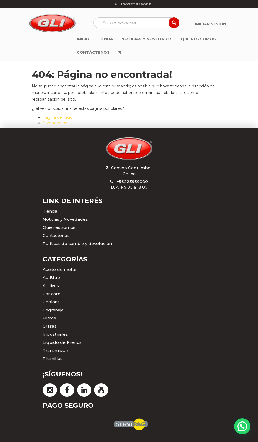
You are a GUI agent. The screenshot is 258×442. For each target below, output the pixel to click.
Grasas (49, 326)
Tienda (50, 211)
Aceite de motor (60, 269)
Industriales (55, 334)
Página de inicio (57, 117)
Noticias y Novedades (65, 219)
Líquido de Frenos (62, 342)
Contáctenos (55, 122)
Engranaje (53, 309)
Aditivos (51, 285)
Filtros (49, 318)
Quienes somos (59, 227)
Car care (52, 293)
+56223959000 (132, 181)
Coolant (51, 301)
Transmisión (55, 350)
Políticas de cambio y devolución (77, 243)
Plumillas (52, 358)
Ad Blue (51, 277)
